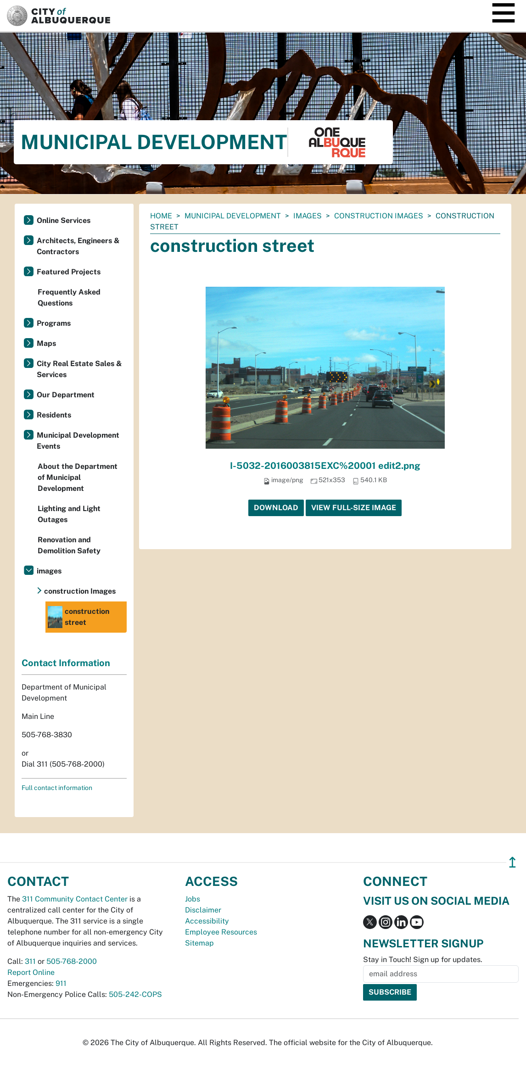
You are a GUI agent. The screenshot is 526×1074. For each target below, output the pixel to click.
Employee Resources (221, 932)
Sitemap (199, 943)
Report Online (31, 972)
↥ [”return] (512, 862)
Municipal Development (233, 215)
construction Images (378, 215)
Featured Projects (69, 271)
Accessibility (207, 921)
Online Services (63, 220)
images (307, 215)
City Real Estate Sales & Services (79, 369)
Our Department (66, 394)
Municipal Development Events (78, 441)
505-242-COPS (135, 994)
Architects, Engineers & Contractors (78, 246)
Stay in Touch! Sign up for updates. (422, 959)
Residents (54, 415)
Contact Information (66, 662)
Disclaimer (203, 910)
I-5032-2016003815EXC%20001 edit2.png (325, 465)
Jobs (192, 899)
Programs (54, 323)
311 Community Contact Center (75, 899)
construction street (78, 617)
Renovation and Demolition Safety (69, 545)
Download (276, 507)
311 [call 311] (30, 961)
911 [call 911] (61, 983)
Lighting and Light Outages (69, 514)
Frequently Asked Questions (69, 297)
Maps (46, 343)
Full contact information (57, 787)
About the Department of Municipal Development (78, 477)
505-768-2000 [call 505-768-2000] (71, 961)
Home (161, 215)
